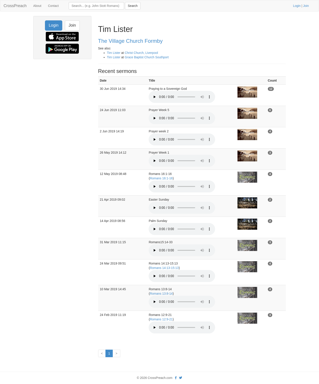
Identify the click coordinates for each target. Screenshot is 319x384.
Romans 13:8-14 (161, 293)
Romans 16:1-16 (161, 178)
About (37, 6)
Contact (53, 6)
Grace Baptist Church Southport (147, 57)
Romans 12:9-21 (161, 319)
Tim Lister (114, 53)
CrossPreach (15, 6)
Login (297, 6)
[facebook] (176, 378)
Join (306, 6)
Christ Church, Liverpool (141, 53)
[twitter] (180, 378)
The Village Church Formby (130, 41)
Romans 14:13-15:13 (164, 268)
